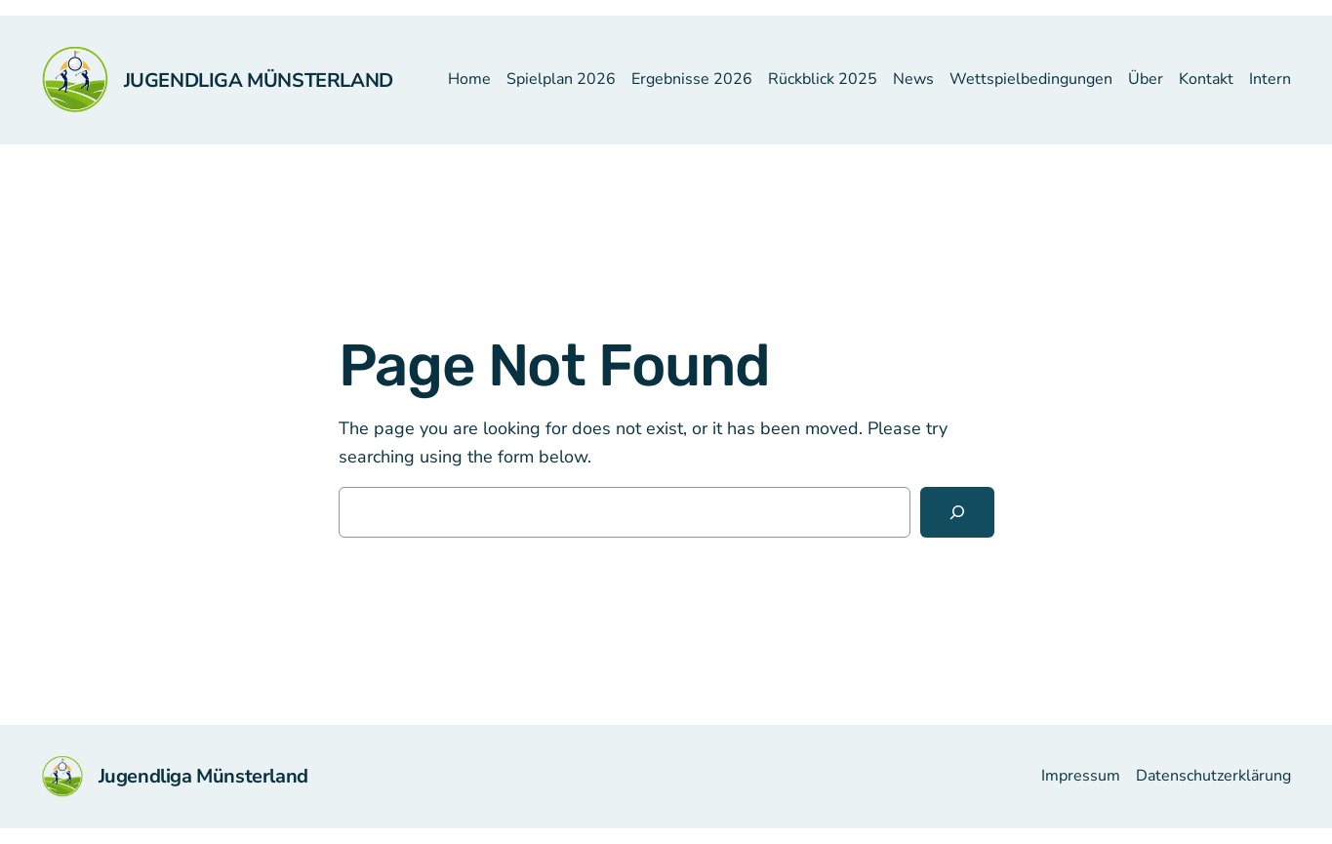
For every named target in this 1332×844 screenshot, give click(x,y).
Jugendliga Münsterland (258, 80)
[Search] (957, 512)
